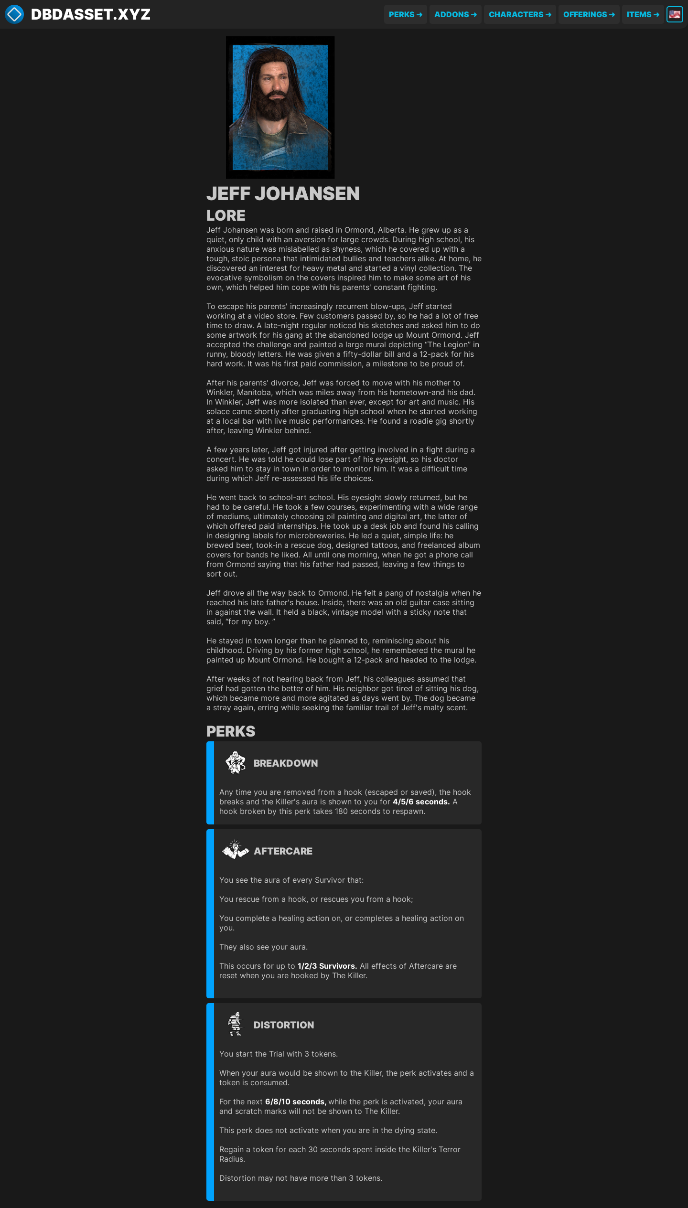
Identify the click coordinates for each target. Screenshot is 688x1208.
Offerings (585, 14)
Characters (516, 14)
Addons (451, 14)
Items (639, 14)
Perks (402, 14)
